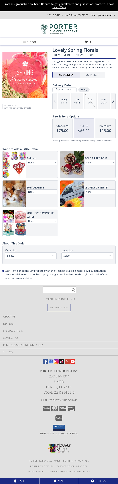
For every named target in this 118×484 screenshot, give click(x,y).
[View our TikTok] (61, 363)
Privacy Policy (37, 471)
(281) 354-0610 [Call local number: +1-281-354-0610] (106, 15)
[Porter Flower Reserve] (59, 33)
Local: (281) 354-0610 (59, 392)
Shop (29, 41)
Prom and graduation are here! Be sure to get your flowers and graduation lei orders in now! (59, 5)
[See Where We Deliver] (59, 307)
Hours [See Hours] (98, 481)
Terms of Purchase (59, 471)
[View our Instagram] (56, 363)
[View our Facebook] (45, 363)
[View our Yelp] (67, 363)
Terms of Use (82, 471)
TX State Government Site (72, 466)
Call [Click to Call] (19, 481)
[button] (59, 428)
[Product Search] (59, 289)
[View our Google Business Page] (50, 363)
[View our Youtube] (72, 363)
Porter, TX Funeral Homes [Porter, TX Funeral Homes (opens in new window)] (45, 460)
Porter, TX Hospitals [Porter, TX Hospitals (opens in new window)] (76, 460)
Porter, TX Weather (42, 466)
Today (84, 89)
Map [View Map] (59, 481)
